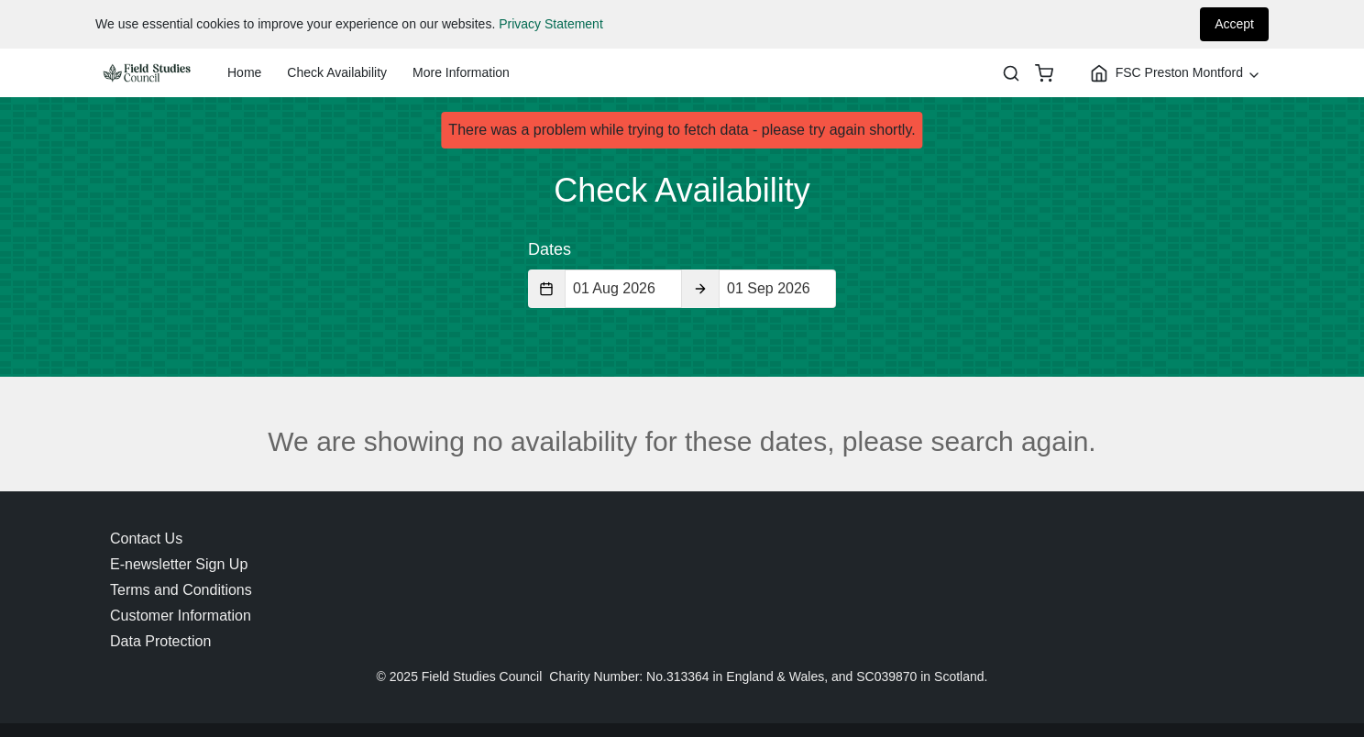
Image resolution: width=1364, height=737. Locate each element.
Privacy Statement (551, 23)
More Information (461, 72)
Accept (1234, 23)
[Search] (1011, 73)
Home (244, 72)
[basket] (1044, 73)
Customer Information (180, 615)
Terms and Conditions (181, 590)
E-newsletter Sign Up (179, 564)
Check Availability (337, 72)
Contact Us (146, 538)
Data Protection (160, 641)
